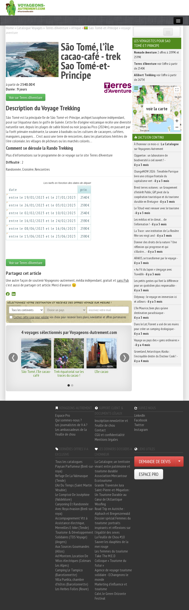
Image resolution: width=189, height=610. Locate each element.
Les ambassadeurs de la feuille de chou (71, 432)
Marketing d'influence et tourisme (111, 586)
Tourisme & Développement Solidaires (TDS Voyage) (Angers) (74, 537)
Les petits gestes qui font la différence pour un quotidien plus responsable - (156, 285)
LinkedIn (139, 415)
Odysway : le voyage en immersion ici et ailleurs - (155, 299)
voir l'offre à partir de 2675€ (155, 77)
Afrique (76, 27)
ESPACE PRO (148, 474)
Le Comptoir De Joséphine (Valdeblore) (72, 497)
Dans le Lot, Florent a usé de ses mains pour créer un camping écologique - (156, 329)
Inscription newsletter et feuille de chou (111, 423)
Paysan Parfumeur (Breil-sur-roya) (74, 468)
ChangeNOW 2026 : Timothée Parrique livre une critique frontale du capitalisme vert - (156, 176)
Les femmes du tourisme (111, 551)
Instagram (141, 429)
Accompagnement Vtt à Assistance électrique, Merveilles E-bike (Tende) (72, 523)
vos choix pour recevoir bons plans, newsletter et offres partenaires (67, 317)
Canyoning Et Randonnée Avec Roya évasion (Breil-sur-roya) (74, 509)
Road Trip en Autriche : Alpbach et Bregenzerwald (112, 511)
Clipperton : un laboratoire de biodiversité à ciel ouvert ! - (151, 160)
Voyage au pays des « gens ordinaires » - (156, 342)
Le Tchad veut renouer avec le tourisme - (156, 210)
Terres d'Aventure (56, 27)
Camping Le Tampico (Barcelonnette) (69, 572)
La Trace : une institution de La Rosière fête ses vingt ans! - (156, 233)
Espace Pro (62, 415)
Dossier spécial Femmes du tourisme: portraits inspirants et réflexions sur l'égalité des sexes (113, 525)
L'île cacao (101, 371)
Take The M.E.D (105, 555)
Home (10, 27)
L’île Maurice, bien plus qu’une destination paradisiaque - (151, 313)
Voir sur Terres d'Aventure (25, 97)
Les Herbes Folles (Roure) (72, 588)
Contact (100, 430)
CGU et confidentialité (110, 434)
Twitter (139, 424)
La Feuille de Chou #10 (110, 537)
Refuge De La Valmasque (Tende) (71, 478)
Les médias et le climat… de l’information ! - (150, 221)
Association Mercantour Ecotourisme (111, 478)
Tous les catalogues (69, 461)
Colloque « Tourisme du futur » (110, 563)
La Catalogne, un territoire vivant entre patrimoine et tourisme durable (112, 466)
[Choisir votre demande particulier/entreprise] (179, 461)
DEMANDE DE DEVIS (155, 461)
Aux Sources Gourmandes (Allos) (72, 548)
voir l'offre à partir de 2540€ (155, 66)
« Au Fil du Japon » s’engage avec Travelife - (153, 271)
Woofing (100, 504)
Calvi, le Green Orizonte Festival (110, 596)
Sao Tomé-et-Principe (103, 27)
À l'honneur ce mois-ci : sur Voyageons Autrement (156, 146)
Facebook (140, 420)
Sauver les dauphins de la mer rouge (111, 544)
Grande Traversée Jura (109, 485)
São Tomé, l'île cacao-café (36, 373)
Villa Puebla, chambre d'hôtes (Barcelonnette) (71, 581)
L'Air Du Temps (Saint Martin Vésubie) (73, 487)
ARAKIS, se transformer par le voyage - (155, 260)
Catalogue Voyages (30, 27)
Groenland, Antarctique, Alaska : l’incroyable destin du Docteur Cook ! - (155, 356)
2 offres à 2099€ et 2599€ (156, 54)
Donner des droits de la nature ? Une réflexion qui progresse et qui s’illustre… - (155, 247)
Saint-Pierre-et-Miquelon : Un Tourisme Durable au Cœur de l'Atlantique (112, 494)
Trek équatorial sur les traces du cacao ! (69, 373)
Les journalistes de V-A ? (71, 424)
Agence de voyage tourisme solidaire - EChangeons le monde (113, 575)
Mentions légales (106, 439)
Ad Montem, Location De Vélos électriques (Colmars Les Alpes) (73, 560)
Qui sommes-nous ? (68, 420)
